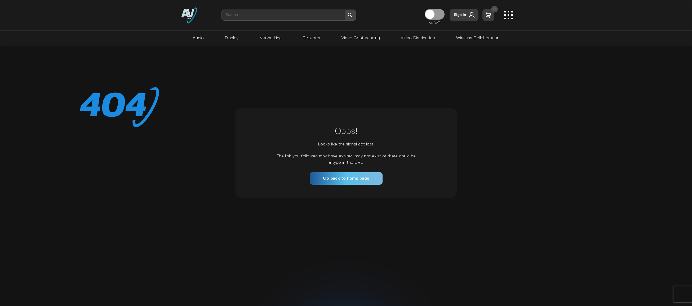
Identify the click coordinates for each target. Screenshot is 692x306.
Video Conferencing (360, 38)
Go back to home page (346, 178)
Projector (312, 38)
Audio (198, 38)
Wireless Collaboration (477, 38)
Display (231, 38)
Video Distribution (418, 38)
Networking (270, 38)
